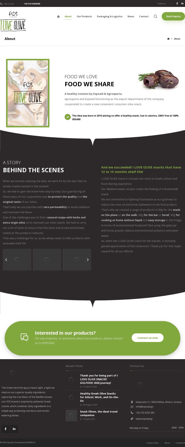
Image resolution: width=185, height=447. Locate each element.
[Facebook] (177, 3)
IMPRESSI (31, 442)
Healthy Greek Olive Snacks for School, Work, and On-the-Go (99, 397)
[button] (6, 260)
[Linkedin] (182, 3)
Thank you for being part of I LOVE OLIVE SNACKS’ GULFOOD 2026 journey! (99, 379)
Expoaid (10, 442)
